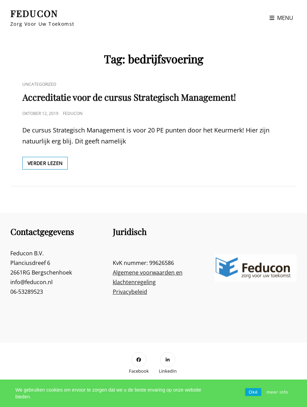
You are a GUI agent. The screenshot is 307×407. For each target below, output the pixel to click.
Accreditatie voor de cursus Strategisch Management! (129, 97)
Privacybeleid (130, 291)
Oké (253, 392)
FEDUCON (34, 14)
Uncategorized (39, 84)
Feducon (73, 113)
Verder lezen (48, 164)
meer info (277, 392)
